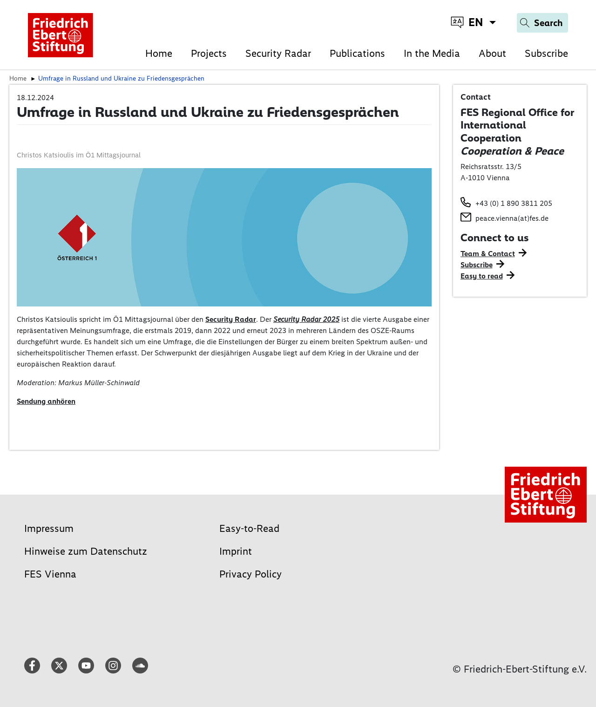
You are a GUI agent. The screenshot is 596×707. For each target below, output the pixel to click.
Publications (357, 53)
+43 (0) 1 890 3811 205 (513, 203)
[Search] (542, 23)
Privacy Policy (250, 574)
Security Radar (278, 53)
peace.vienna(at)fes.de (512, 218)
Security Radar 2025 (306, 319)
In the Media (432, 53)
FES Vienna (50, 574)
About (492, 53)
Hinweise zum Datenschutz (85, 551)
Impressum (49, 528)
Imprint (235, 551)
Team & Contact (488, 253)
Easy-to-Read (249, 528)
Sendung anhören (46, 401)
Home (158, 53)
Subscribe (546, 53)
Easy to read (482, 276)
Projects (209, 53)
